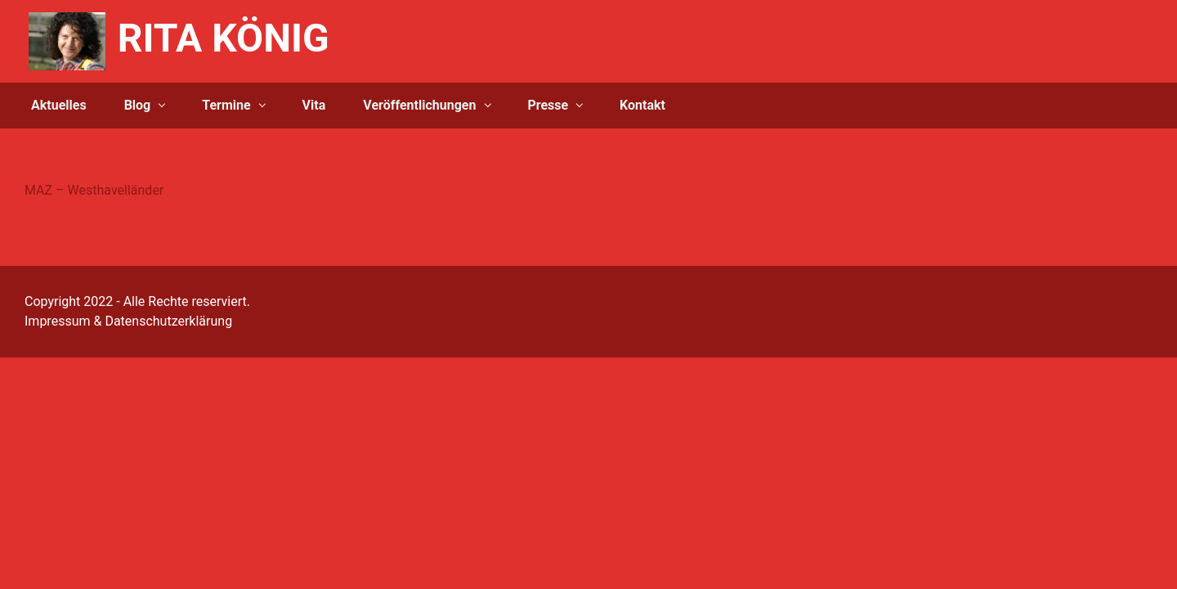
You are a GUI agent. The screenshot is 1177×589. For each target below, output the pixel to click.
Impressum (58, 321)
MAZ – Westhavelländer (94, 190)
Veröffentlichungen (419, 105)
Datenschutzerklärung (168, 321)
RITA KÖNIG (223, 38)
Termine (226, 105)
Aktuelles (59, 105)
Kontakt (642, 105)
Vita (314, 105)
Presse (547, 105)
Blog (137, 105)
